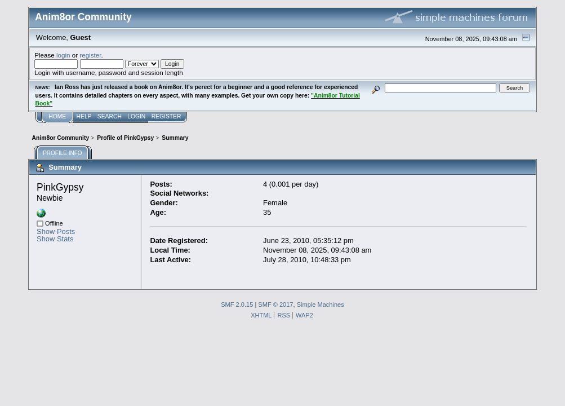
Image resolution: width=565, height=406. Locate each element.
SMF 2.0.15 (237, 304)
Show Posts (56, 231)
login (63, 55)
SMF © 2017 (275, 304)
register (90, 55)
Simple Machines (320, 304)
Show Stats (55, 239)
